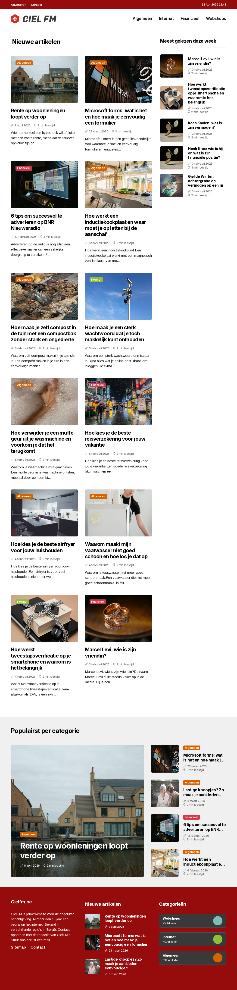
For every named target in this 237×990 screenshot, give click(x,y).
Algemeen (142, 18)
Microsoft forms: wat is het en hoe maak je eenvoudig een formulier (116, 116)
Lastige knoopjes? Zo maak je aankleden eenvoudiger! (203, 795)
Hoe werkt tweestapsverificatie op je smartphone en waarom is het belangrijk (41, 658)
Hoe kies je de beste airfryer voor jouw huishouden (43, 547)
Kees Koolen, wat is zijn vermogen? (205, 125)
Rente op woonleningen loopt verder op (38, 113)
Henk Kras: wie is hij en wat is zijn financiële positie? (205, 153)
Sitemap (18, 947)
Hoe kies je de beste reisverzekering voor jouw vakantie (115, 439)
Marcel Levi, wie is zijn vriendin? (110, 652)
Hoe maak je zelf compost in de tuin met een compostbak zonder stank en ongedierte (43, 333)
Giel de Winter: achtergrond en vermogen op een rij (205, 181)
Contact (36, 4)
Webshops (216, 18)
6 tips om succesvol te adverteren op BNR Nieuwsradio (36, 222)
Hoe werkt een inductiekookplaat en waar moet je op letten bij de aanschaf (115, 225)
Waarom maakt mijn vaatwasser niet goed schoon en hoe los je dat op (116, 550)
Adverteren (18, 4)
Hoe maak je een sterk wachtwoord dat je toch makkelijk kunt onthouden (114, 333)
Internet (166, 18)
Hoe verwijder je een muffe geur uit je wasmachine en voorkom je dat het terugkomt (42, 442)
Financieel (190, 18)
